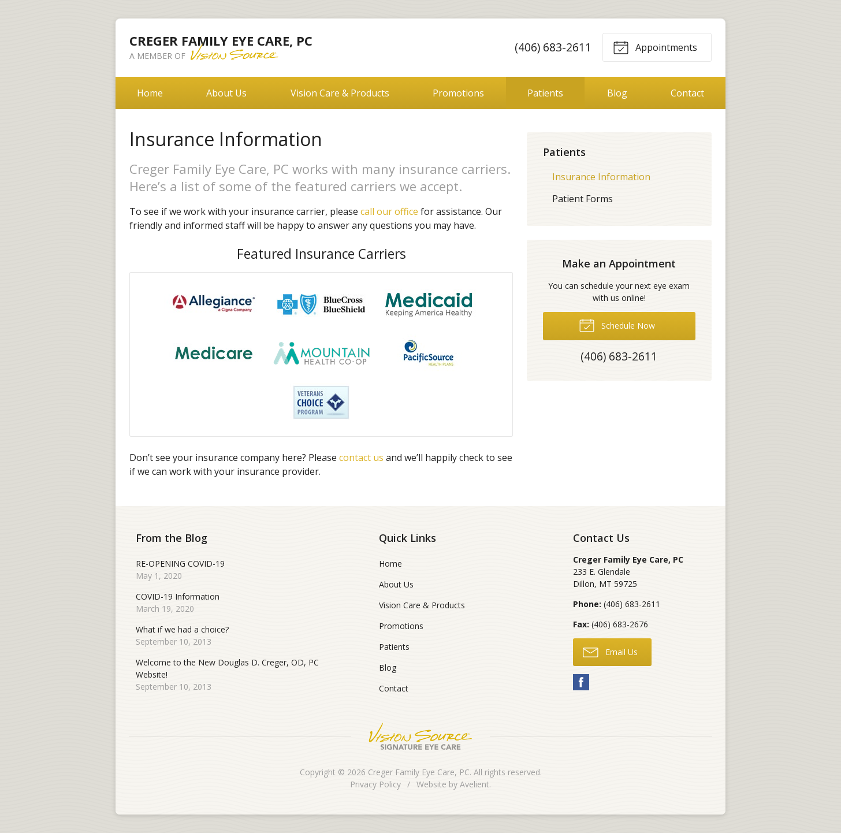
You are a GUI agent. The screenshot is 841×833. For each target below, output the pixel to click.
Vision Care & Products (340, 93)
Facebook (581, 682)
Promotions (458, 93)
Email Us (610, 652)
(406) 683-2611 (553, 47)
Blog (617, 93)
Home (150, 93)
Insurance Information (601, 176)
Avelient (474, 784)
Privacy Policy (375, 784)
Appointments (655, 47)
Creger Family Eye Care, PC (419, 772)
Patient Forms (582, 198)
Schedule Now (617, 325)
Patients (545, 93)
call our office (389, 211)
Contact (687, 93)
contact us (361, 457)
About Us (226, 93)
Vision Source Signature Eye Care (420, 736)
